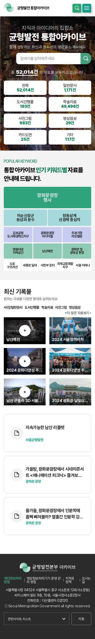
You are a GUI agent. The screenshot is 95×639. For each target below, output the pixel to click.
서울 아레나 (83, 265)
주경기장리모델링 (76, 234)
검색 (86, 58)
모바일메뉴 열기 (86, 8)
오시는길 (86, 580)
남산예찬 (47, 251)
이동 (81, 619)
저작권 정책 (69, 580)
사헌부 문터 (47, 265)
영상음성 (75, 307)
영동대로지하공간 (18, 251)
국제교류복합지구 (65, 265)
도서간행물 (32, 307)
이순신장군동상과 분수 (25, 217)
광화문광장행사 (47, 197)
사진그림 (61, 307)
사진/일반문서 (13, 307)
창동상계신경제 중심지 (69, 217)
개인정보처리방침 (12, 580)
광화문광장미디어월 (47, 234)
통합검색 (76, 8)
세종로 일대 (30, 265)
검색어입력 (9, 58)
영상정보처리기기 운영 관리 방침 (44, 580)
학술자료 (47, 307)
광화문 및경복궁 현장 (77, 251)
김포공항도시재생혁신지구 (18, 234)
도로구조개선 (12, 265)
